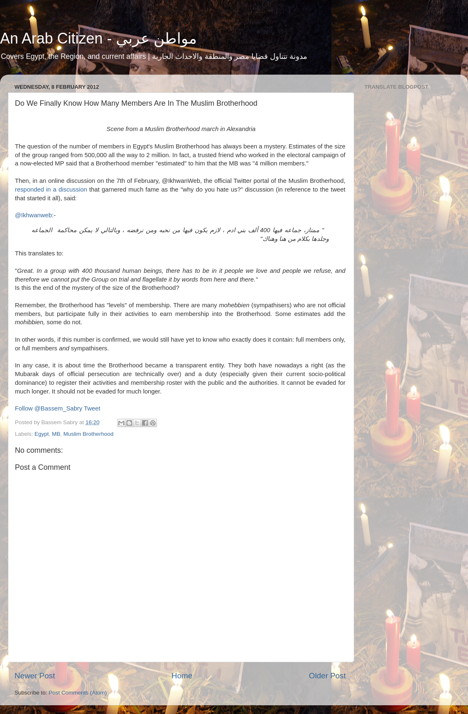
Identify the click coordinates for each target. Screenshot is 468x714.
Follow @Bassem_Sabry (48, 408)
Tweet (92, 408)
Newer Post (34, 675)
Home (181, 675)
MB (56, 434)
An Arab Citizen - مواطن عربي (98, 38)
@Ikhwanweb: (34, 215)
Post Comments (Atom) (78, 693)
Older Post (327, 675)
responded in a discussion (51, 189)
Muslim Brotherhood (88, 434)
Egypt (41, 434)
